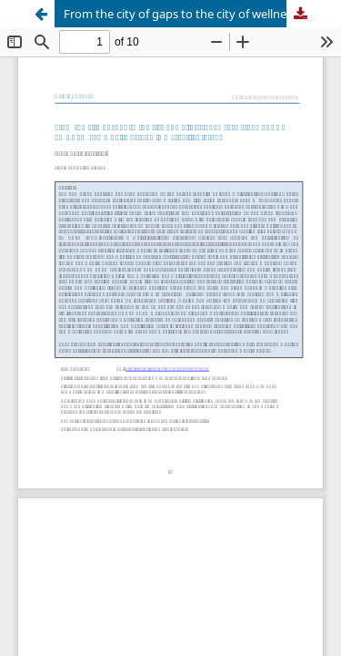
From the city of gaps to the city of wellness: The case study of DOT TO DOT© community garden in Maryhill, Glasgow (189, 13)
